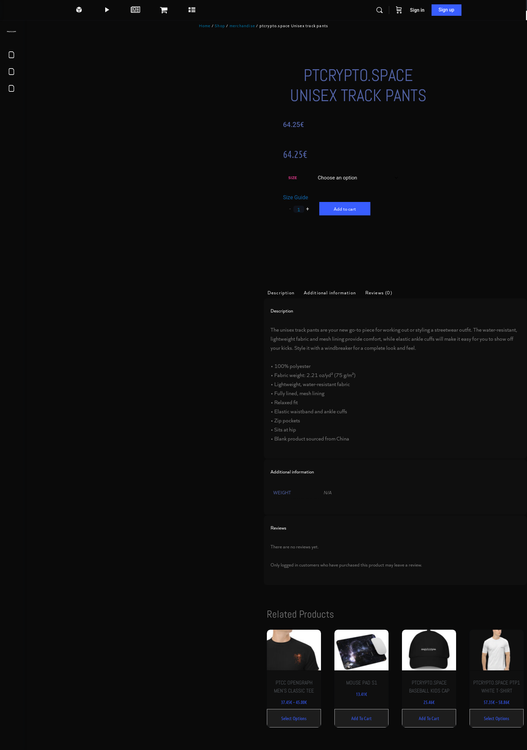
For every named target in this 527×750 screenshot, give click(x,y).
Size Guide (305, 197)
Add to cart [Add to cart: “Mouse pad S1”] (368, 712)
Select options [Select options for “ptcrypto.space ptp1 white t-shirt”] (498, 712)
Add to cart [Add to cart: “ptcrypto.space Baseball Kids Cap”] (433, 712)
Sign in (429, 10)
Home (216, 25)
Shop (231, 25)
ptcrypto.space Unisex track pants (365, 85)
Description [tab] (292, 289)
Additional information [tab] (341, 289)
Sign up (458, 9)
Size (302, 177)
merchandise (254, 25)
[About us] (11, 88)
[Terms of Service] (11, 54)
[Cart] (410, 10)
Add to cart (355, 208)
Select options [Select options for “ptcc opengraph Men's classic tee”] (304, 712)
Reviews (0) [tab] (390, 289)
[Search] (391, 10)
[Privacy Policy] (11, 71)
